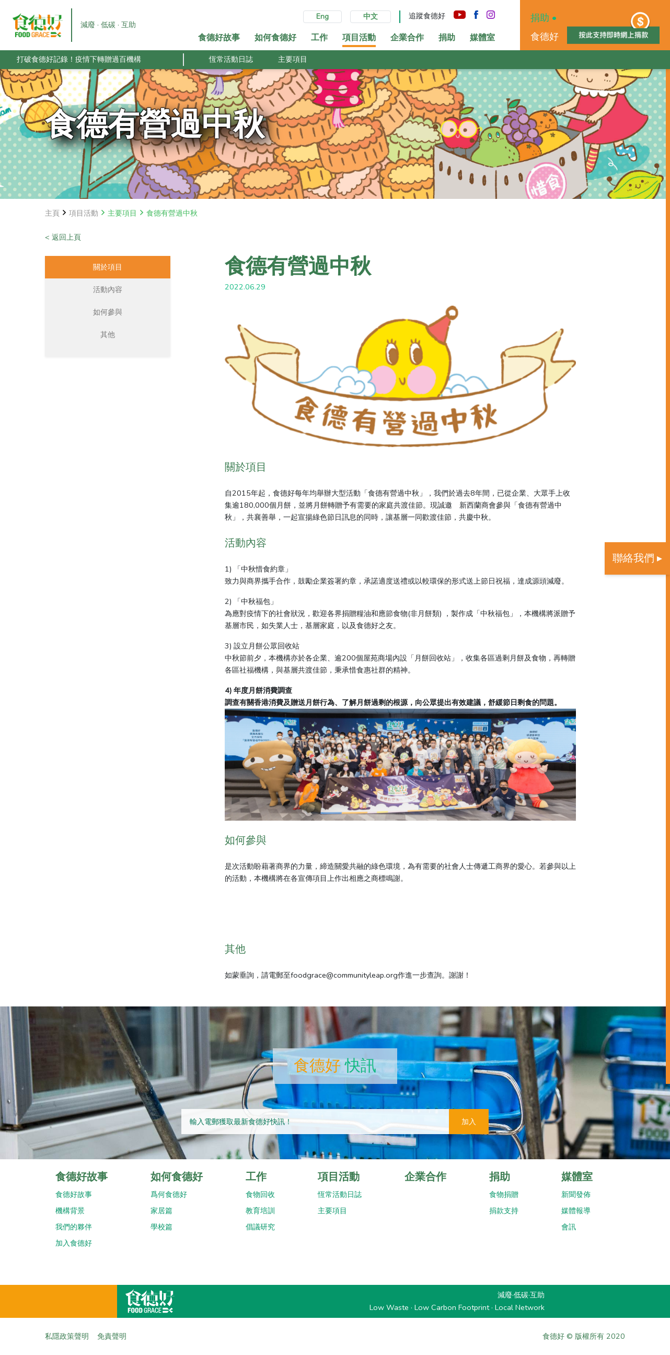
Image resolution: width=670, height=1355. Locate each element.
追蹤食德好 (427, 16)
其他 (107, 334)
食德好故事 (81, 1177)
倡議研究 (260, 1227)
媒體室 (577, 1177)
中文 (370, 16)
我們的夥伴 (73, 1227)
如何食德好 (177, 1177)
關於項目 (107, 267)
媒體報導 (576, 1210)
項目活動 (339, 1177)
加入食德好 (73, 1243)
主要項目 (292, 59)
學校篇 (161, 1227)
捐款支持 (503, 1210)
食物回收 (260, 1194)
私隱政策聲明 (67, 1336)
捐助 (499, 1177)
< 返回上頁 (63, 237)
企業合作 (425, 1177)
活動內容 (107, 289)
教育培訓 (260, 1210)
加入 (468, 1121)
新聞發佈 (576, 1194)
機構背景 (70, 1210)
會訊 (568, 1227)
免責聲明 (111, 1336)
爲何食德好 (169, 1194)
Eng (322, 16)
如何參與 (107, 312)
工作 (256, 1177)
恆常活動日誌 (231, 59)
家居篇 (161, 1210)
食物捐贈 (503, 1194)
